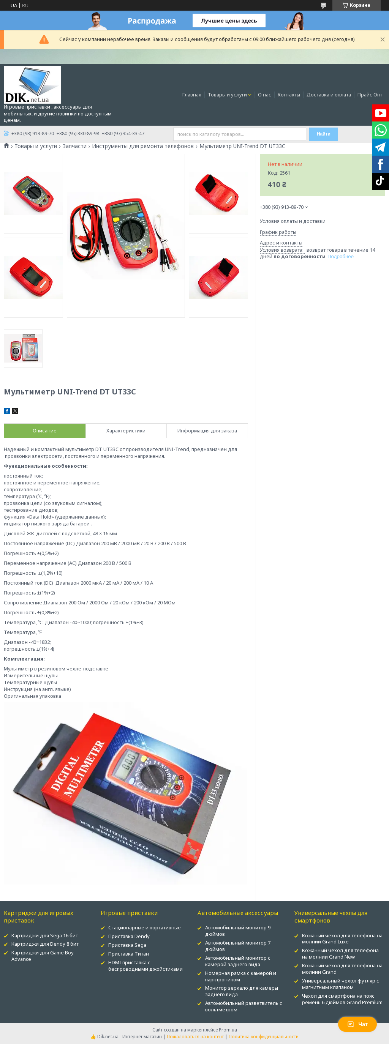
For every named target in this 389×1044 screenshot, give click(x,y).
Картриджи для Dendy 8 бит (45, 943)
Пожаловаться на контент (195, 1036)
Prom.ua (228, 1030)
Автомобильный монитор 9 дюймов (237, 930)
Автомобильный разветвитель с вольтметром (243, 1006)
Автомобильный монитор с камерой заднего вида (237, 961)
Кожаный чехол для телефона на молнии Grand (342, 968)
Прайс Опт (369, 94)
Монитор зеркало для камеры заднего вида (241, 991)
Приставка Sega (127, 944)
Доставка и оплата (329, 94)
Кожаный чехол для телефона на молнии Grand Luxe (342, 938)
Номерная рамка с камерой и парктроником (240, 976)
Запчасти (75, 146)
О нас (264, 94)
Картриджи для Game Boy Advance (42, 955)
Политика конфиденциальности (264, 1036)
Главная (191, 94)
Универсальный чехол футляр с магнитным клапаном (340, 983)
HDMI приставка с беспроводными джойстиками (145, 965)
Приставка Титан (128, 953)
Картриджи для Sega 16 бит (44, 935)
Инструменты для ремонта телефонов (143, 146)
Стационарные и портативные (144, 927)
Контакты (289, 94)
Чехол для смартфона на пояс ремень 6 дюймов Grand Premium (342, 999)
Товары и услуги (227, 94)
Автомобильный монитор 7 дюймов (237, 946)
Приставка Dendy (129, 936)
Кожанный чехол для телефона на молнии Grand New (340, 953)
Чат (357, 1024)
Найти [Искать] (323, 134)
